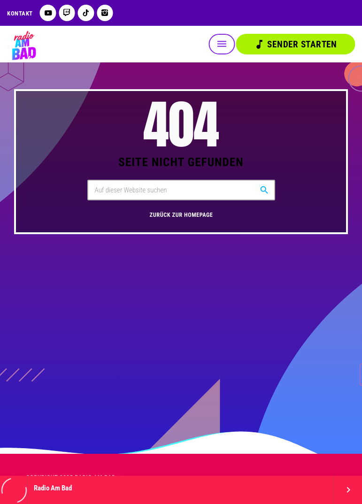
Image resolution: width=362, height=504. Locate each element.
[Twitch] (67, 13)
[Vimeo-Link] (23, 44)
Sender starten (295, 44)
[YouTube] (48, 13)
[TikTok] (86, 13)
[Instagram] (105, 13)
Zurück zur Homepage (181, 215)
